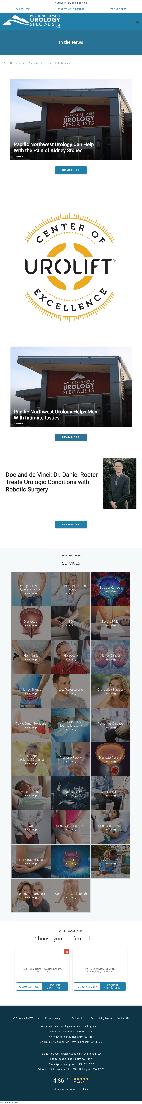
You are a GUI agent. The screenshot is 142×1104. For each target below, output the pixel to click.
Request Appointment (55, 986)
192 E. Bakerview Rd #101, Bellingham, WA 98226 (100, 970)
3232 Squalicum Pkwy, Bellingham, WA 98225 (42, 970)
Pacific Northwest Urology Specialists (21, 62)
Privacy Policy (52, 1018)
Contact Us (123, 1018)
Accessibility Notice (102, 1018)
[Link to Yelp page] (66, 951)
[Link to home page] (30, 21)
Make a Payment (9, 1102)
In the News (64, 62)
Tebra (85, 1088)
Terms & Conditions (75, 1018)
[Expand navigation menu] (137, 21)
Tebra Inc (36, 1018)
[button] (71, 9)
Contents (49, 62)
